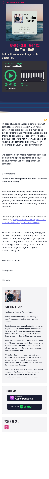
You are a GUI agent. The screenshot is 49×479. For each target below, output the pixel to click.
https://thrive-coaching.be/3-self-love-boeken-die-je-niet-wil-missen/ (24, 221)
